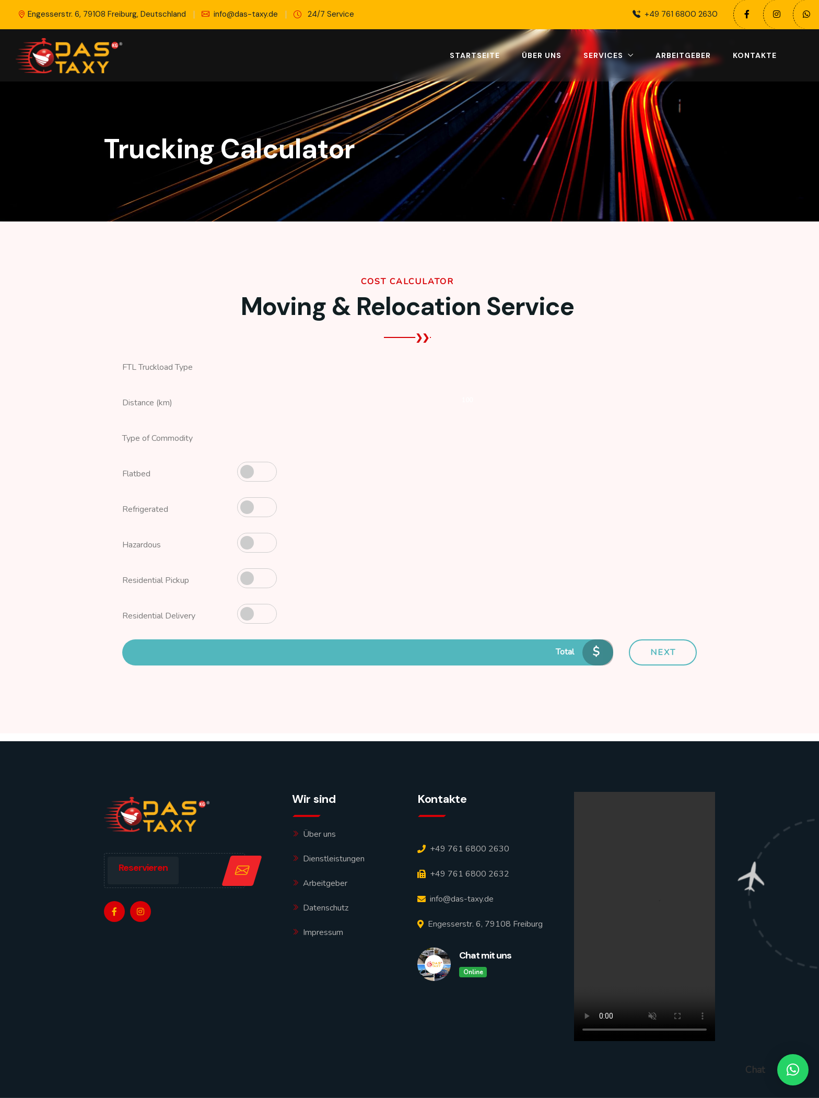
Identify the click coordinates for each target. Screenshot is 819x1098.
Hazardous (141, 545)
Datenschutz (325, 908)
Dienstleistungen (334, 859)
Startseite (475, 55)
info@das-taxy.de (240, 14)
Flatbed (136, 474)
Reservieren (143, 867)
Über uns (541, 55)
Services (603, 55)
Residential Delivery (158, 616)
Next (663, 652)
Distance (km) (147, 402)
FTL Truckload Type (157, 367)
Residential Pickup (155, 580)
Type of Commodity (157, 438)
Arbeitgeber (683, 55)
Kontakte (755, 55)
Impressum (323, 932)
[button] (793, 1069)
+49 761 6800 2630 (675, 14)
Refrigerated (145, 509)
